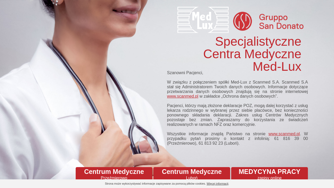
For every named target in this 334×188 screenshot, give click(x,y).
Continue (315, 183)
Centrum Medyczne (114, 174)
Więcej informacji (217, 183)
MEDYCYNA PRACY (269, 174)
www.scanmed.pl (182, 96)
